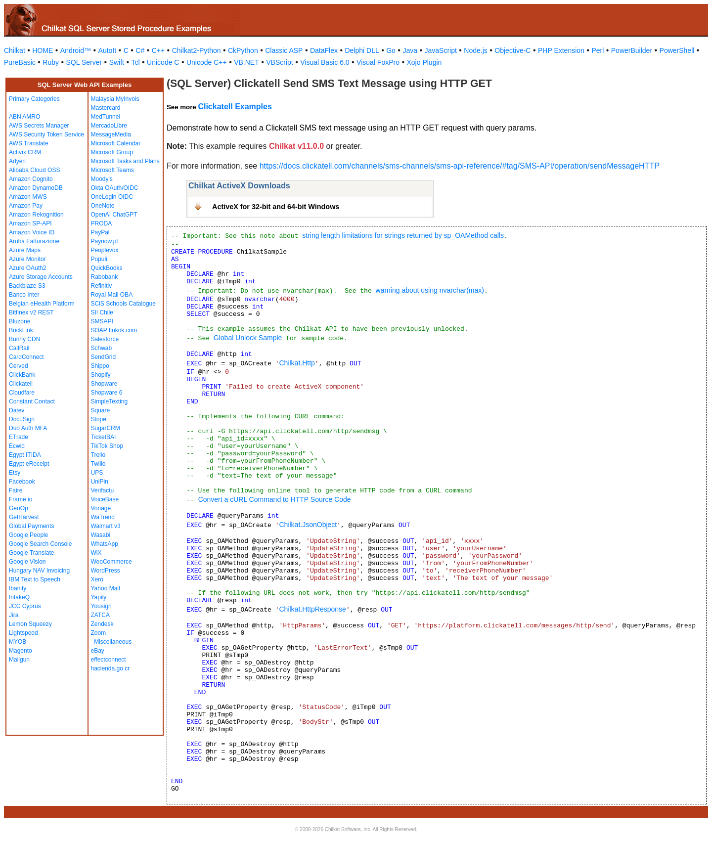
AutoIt (107, 50)
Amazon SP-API (30, 223)
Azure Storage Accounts (41, 276)
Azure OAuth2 (27, 268)
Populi (99, 259)
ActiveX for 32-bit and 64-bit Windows (275, 207)
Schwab (101, 348)
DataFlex (324, 50)
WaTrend (103, 517)
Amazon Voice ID (31, 232)
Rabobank (104, 276)
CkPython (243, 50)
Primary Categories (34, 98)
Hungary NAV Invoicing (39, 570)
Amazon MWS (28, 196)
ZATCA (100, 615)
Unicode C (163, 62)
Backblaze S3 (27, 285)
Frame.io (20, 499)
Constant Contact (32, 401)
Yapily (99, 597)
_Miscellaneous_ (113, 641)
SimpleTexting (109, 401)
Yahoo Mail (105, 588)
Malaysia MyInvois (115, 98)
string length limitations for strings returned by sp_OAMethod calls (403, 235)
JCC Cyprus (25, 606)
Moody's (102, 179)
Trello (98, 454)
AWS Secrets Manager (39, 125)
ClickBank (22, 374)
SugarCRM (105, 428)
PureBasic (20, 62)
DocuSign (22, 419)
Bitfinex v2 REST (31, 312)
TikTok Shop (107, 446)
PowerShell (677, 50)
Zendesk (102, 623)
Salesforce (105, 339)
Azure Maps (25, 250)
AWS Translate (28, 143)
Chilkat (14, 50)
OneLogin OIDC (112, 196)
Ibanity (17, 588)
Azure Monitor (27, 259)
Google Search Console (40, 543)
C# (139, 50)
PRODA (101, 223)
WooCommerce (111, 561)
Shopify (101, 374)
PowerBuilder (631, 50)
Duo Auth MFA (28, 428)
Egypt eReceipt (29, 463)
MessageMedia (111, 134)
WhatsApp (104, 543)
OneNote (103, 205)
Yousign (101, 606)
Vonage (101, 508)
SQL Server (84, 62)
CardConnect (26, 357)
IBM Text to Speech (34, 579)
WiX (96, 552)
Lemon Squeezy (30, 623)
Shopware (104, 383)
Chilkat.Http (296, 363)
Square (100, 410)
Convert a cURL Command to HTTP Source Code (274, 499)
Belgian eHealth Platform (42, 303)
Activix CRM (25, 152)
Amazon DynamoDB (36, 187)
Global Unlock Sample (248, 338)
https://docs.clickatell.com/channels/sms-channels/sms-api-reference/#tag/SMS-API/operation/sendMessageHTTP (460, 166)
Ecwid (17, 446)
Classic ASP (284, 50)
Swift (116, 62)
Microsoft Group (112, 152)
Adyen (17, 161)
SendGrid (103, 357)
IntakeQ (19, 597)
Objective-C (512, 50)
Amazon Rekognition (36, 214)
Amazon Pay (26, 205)
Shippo (100, 365)
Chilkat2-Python (196, 50)
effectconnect (108, 659)
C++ (158, 50)
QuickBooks (107, 268)
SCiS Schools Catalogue (123, 303)
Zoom (98, 632)
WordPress (105, 570)
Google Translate (31, 552)
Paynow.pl (104, 241)
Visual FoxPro (378, 62)
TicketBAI (103, 437)
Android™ (75, 50)
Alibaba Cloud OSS (34, 170)
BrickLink (21, 330)
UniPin (99, 481)
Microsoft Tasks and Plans (125, 161)
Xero (97, 579)
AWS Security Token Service (46, 134)
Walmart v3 (106, 526)
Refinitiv (101, 285)
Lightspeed (23, 632)
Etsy (14, 472)
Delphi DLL (362, 50)
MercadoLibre (109, 125)
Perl (597, 50)
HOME (42, 50)
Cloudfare (22, 392)
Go (391, 50)
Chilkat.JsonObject (308, 525)
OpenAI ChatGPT (114, 214)
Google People (28, 534)
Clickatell (21, 383)
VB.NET (246, 62)
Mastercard (106, 107)
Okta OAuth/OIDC (114, 187)
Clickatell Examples (234, 106)
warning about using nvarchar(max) (429, 290)
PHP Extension (561, 50)
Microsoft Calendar (116, 143)
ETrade (18, 437)
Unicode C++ (206, 62)
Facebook (22, 481)
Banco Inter (24, 294)
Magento (20, 650)
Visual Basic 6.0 (324, 62)
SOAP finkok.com (114, 330)
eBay (97, 650)
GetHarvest (24, 517)
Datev (16, 410)
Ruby (51, 62)
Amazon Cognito (31, 179)
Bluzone (19, 321)
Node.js (475, 50)
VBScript (279, 62)
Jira (13, 615)
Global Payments (31, 526)
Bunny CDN (24, 339)
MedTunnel (106, 116)
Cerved (18, 365)
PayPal (100, 232)
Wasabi (101, 534)
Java (409, 50)
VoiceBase (105, 499)
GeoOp (18, 508)
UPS (97, 472)
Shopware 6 (107, 392)
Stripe (98, 419)
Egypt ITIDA (25, 454)
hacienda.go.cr (110, 668)
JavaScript (441, 50)
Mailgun (19, 659)
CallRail (19, 348)
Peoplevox (105, 250)
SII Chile (102, 312)
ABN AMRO (24, 116)
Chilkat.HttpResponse (312, 609)
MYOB (17, 641)
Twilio (98, 463)
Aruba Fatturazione (34, 241)
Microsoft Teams (112, 170)
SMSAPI (102, 321)
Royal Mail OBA (112, 294)
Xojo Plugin (424, 62)
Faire (15, 490)
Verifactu (102, 490)
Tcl (135, 62)
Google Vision (27, 561)
